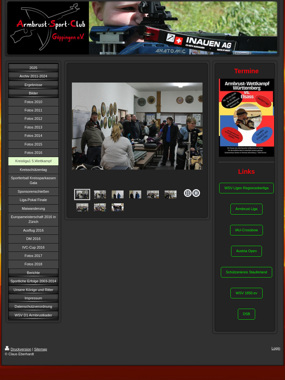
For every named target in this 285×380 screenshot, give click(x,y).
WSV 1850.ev (246, 293)
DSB (246, 314)
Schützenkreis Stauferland (246, 272)
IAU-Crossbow (246, 230)
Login (276, 348)
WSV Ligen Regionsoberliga (246, 188)
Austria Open (246, 251)
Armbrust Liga (246, 209)
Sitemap (40, 349)
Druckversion (18, 349)
